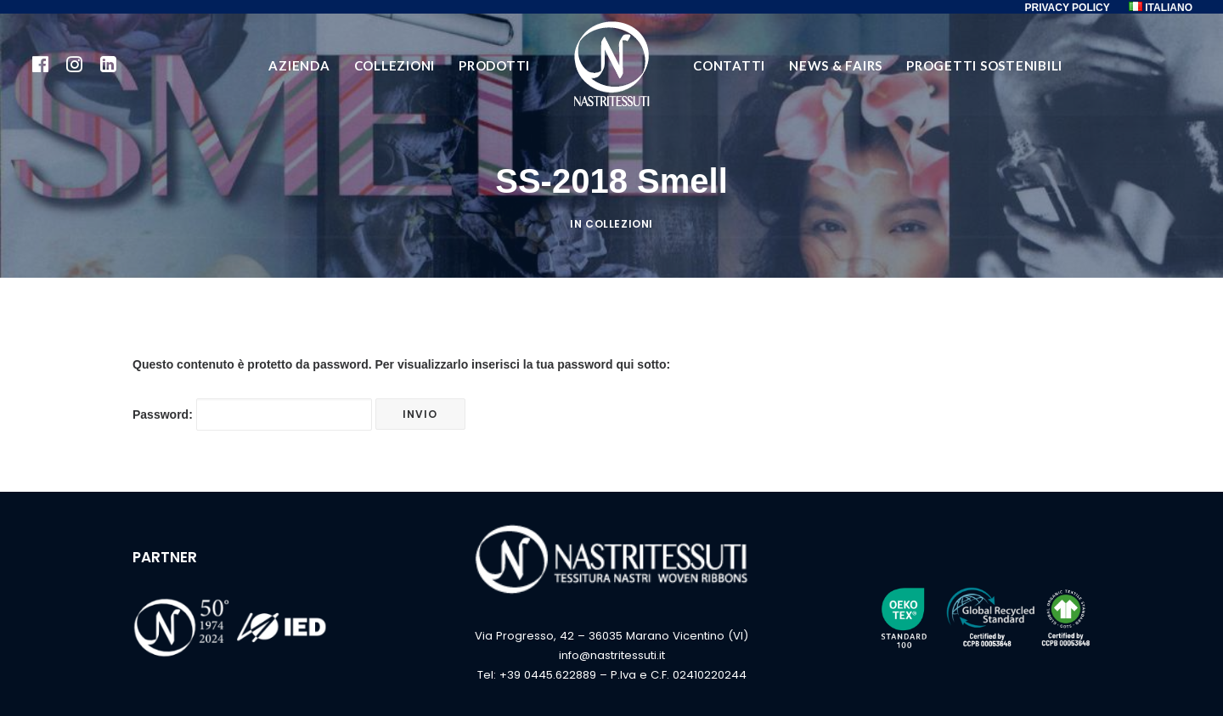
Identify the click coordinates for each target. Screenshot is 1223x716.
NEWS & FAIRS (835, 65)
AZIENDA (299, 65)
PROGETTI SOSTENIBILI (984, 65)
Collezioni (619, 224)
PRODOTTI (494, 65)
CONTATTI (729, 65)
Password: (252, 414)
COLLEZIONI (395, 65)
